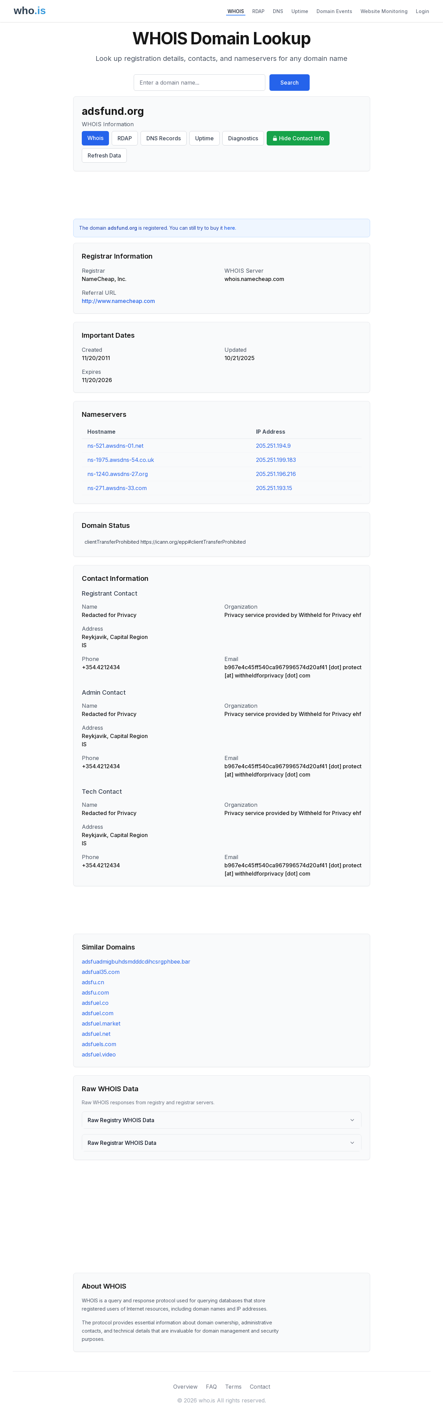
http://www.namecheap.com (118, 300)
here (229, 228)
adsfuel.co (95, 1002)
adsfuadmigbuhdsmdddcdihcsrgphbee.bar (136, 961)
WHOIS (236, 11)
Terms (233, 1386)
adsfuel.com (97, 1013)
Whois (95, 137)
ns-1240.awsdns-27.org (117, 473)
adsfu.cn (93, 982)
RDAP (258, 11)
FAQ (211, 1386)
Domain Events (334, 11)
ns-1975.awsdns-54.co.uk (120, 459)
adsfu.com (95, 992)
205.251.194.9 (273, 445)
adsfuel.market (101, 1023)
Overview (185, 1386)
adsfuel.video (99, 1054)
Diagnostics (243, 138)
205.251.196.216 (276, 473)
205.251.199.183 (276, 459)
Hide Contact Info (298, 138)
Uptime (299, 11)
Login (422, 11)
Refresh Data (104, 155)
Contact (260, 1386)
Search (289, 82)
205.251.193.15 (274, 488)
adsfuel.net (96, 1033)
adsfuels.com (99, 1044)
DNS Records (163, 138)
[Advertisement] (221, 195)
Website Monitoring (384, 11)
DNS (278, 11)
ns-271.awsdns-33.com (117, 488)
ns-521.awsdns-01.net (115, 445)
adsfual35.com (101, 971)
